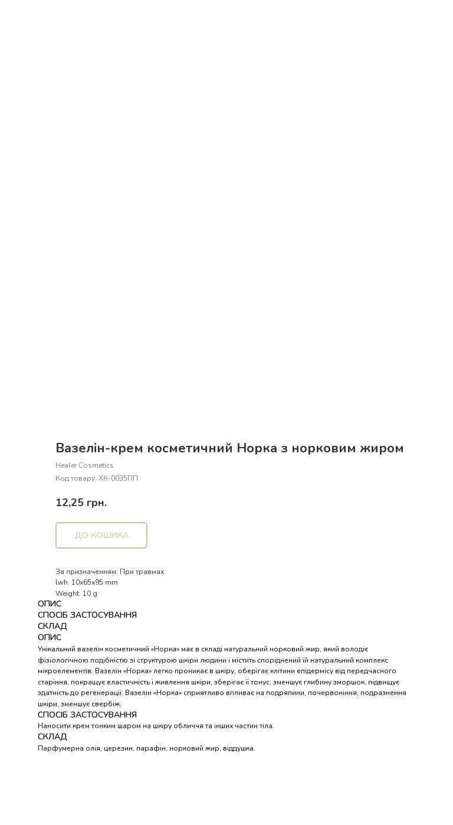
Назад (31, 17)
